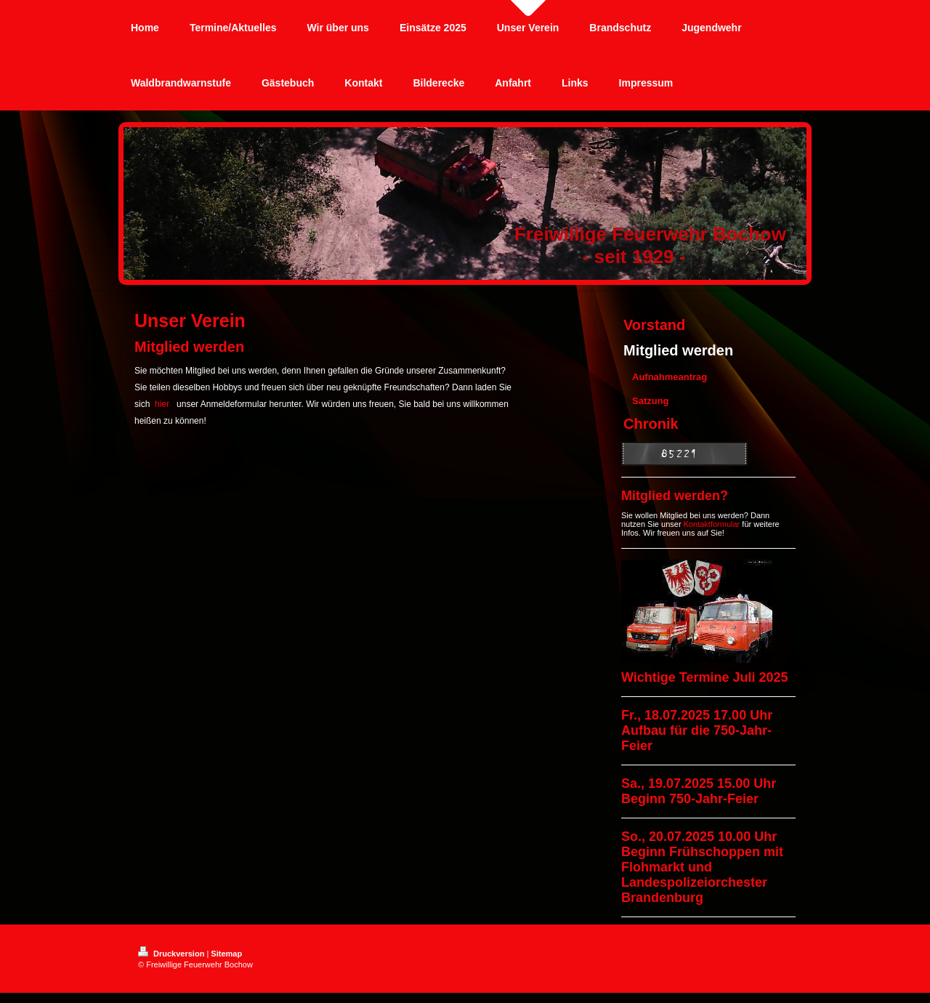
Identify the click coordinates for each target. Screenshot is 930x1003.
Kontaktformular (712, 524)
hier (162, 404)
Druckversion (172, 953)
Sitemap (226, 953)
